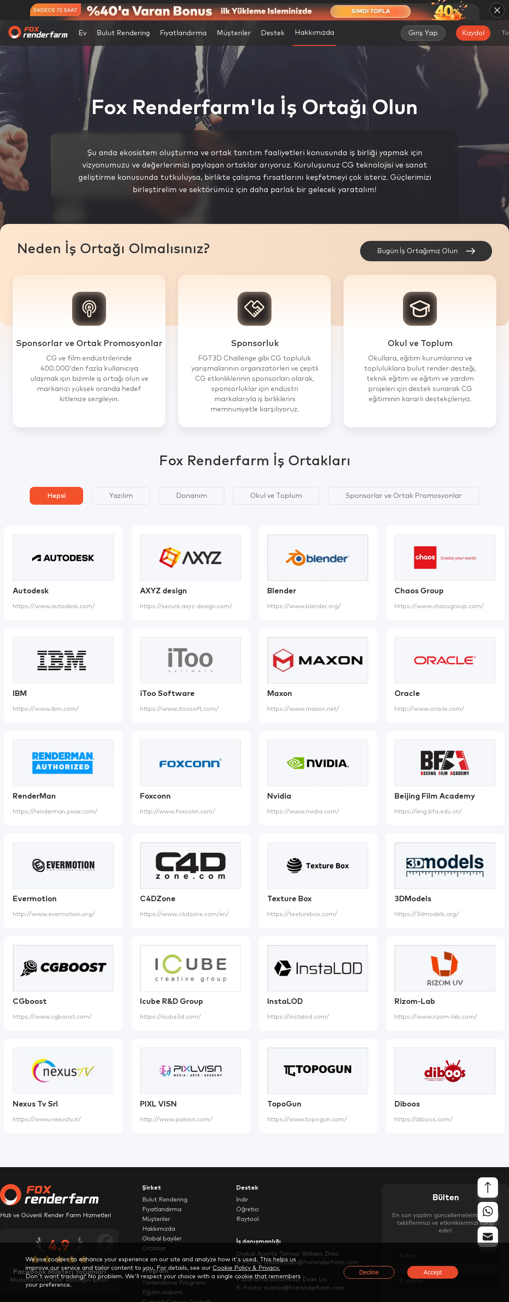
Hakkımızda (158, 1229)
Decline (369, 1272)
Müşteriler (234, 33)
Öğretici (247, 1210)
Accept (433, 1272)
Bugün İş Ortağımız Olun (426, 251)
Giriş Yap (423, 33)
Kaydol (473, 33)
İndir (242, 1200)
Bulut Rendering (123, 33)
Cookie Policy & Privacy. (246, 1268)
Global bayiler (162, 1239)
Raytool (247, 1219)
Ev (82, 33)
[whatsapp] (488, 1212)
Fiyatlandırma (183, 33)
